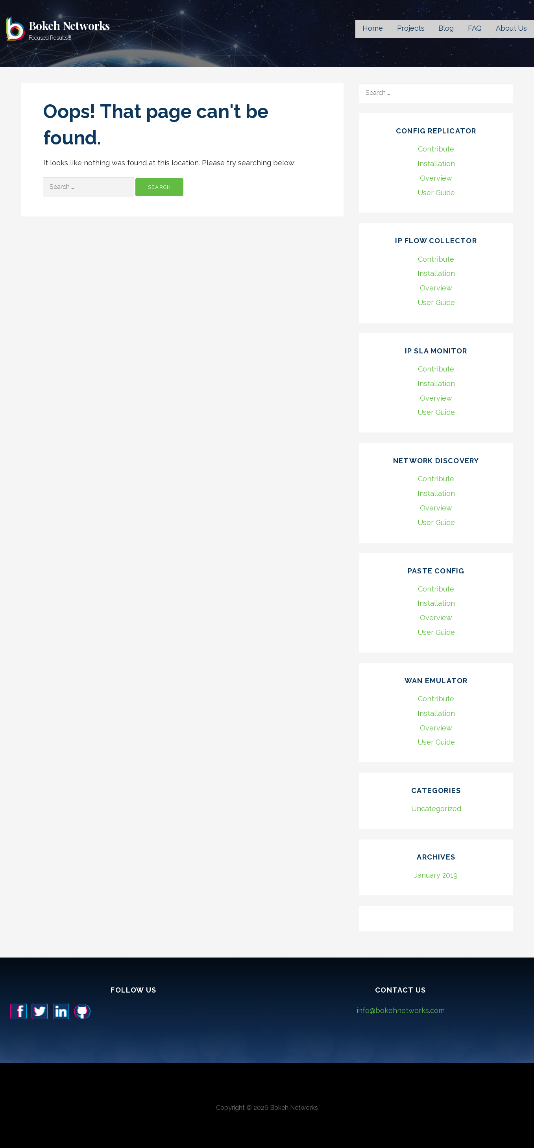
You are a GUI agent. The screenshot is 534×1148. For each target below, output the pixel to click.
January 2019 (436, 875)
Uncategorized (436, 808)
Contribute (436, 149)
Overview (436, 178)
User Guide (436, 193)
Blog (445, 28)
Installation (436, 163)
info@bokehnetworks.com (401, 1010)
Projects (411, 28)
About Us (511, 28)
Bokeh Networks (69, 25)
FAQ (475, 28)
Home (372, 28)
